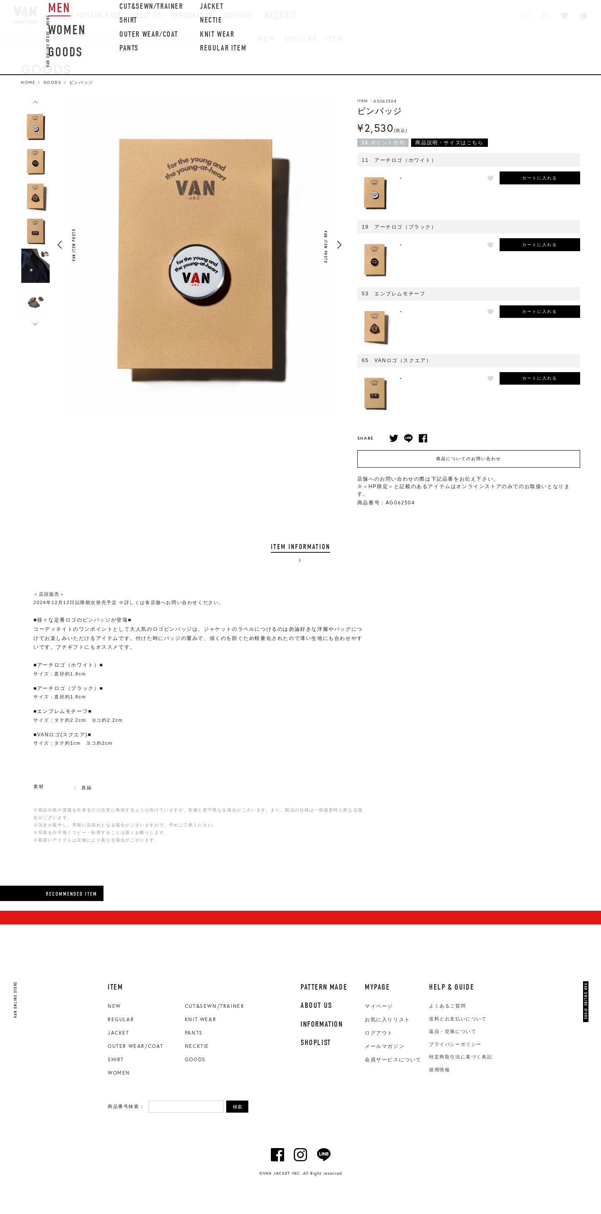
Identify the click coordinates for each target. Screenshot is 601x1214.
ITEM (334, 38)
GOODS (195, 1059)
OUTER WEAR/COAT (136, 1046)
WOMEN (119, 1073)
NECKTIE (197, 1046)
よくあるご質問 (447, 1005)
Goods (52, 82)
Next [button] (339, 244)
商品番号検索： (126, 1106)
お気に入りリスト (387, 1020)
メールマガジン (384, 1046)
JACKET (118, 1033)
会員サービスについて (393, 1060)
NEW (266, 38)
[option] (35, 126)
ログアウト (379, 1033)
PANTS (194, 1033)
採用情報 (439, 1069)
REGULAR (300, 38)
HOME (28, 82)
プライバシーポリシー (455, 1044)
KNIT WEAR (200, 1019)
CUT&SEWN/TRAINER (215, 1006)
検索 (237, 1107)
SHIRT (116, 1059)
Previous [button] (60, 244)
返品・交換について (452, 1031)
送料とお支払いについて (458, 1018)
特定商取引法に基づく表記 (460, 1056)
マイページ (379, 1006)
